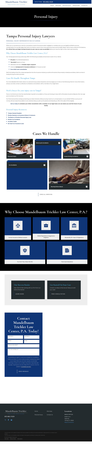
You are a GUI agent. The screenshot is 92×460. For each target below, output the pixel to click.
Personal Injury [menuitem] (67, 5)
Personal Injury (39, 414)
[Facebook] (8, 420)
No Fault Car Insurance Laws (16, 123)
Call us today (14, 103)
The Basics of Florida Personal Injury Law (19, 117)
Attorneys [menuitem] (58, 5)
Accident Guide (12, 121)
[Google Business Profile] (11, 420)
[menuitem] (6, 439)
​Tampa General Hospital (15, 113)
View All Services (46, 194)
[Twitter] (5, 420)
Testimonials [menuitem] (76, 5)
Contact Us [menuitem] (84, 5)
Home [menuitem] (52, 5)
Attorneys (49, 411)
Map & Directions (69, 422)
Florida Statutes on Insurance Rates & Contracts (21, 115)
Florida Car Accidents (14, 119)
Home (36, 411)
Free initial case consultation (18, 69)
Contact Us (50, 414)
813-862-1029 (48, 2)
